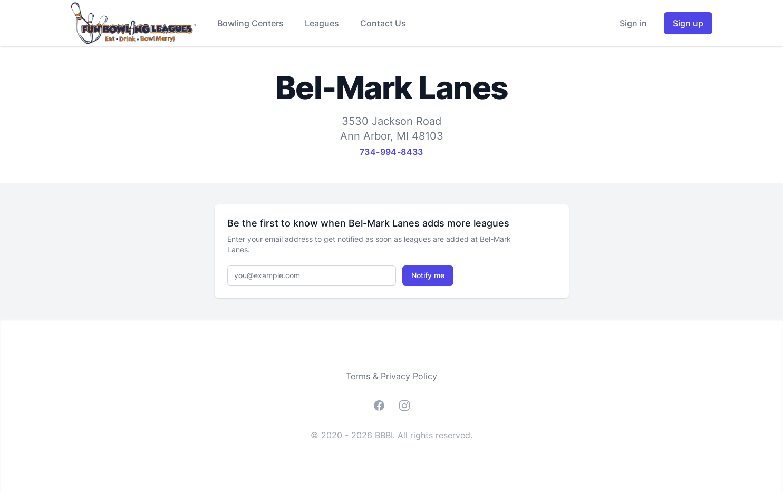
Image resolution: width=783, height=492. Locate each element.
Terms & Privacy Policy (391, 376)
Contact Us (383, 23)
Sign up (688, 23)
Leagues (322, 23)
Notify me (427, 275)
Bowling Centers (250, 23)
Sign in (633, 23)
